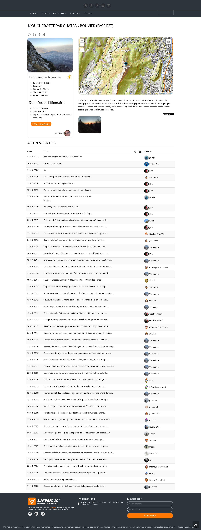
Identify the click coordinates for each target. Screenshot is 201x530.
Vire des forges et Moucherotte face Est (63, 156)
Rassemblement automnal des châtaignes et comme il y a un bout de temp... (79, 346)
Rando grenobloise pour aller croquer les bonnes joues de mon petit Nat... (78, 293)
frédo (149, 446)
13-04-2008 (33, 419)
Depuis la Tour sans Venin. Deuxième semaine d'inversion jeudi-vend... (76, 273)
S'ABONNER (150, 516)
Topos (106, 20)
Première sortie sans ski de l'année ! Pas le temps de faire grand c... (75, 466)
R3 (44, 111)
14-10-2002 (33, 486)
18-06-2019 (33, 190)
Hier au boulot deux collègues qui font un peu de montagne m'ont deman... (78, 393)
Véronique (151, 247)
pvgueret (151, 407)
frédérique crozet (155, 387)
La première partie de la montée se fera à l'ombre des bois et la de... (76, 373)
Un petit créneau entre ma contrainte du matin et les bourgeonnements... (78, 266)
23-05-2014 (33, 273)
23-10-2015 (33, 233)
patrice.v (150, 400)
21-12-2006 (33, 452)
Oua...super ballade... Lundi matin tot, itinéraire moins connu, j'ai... (74, 439)
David (64, 133)
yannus (150, 440)
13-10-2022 (33, 156)
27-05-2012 (33, 306)
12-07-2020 (33, 183)
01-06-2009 (33, 379)
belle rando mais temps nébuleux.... (60, 479)
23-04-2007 (33, 439)
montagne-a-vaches (156, 267)
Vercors (117, 20)
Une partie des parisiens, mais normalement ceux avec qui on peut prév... (78, 260)
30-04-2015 (33, 253)
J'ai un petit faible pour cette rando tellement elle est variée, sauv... (75, 226)
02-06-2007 (33, 426)
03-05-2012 (33, 319)
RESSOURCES (58, 13)
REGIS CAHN (152, 427)
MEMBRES (74, 13)
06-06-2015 (33, 240)
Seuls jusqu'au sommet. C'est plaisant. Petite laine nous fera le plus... (76, 459)
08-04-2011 (33, 339)
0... (45, 170)
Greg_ (149, 220)
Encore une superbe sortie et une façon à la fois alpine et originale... (75, 233)
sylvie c (150, 300)
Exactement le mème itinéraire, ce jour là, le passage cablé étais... (74, 486)
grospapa (151, 177)
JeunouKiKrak (153, 413)
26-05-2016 (33, 226)
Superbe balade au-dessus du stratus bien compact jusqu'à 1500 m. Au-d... (78, 452)
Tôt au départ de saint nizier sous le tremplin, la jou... (68, 213)
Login (160, 2)
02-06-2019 (33, 196)
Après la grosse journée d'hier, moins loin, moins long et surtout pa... (76, 359)
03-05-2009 (33, 393)
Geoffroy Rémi (153, 314)
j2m (148, 170)
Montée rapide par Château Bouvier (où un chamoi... (68, 176)
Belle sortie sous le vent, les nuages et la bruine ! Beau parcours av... (76, 426)
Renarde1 (151, 453)
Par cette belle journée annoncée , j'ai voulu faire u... (68, 190)
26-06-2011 (33, 333)
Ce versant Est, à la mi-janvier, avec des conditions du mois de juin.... (76, 446)
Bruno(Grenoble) (154, 480)
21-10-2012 (33, 293)
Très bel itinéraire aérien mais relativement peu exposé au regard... (75, 220)
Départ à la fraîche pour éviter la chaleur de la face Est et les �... (74, 240)
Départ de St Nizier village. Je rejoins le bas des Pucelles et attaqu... (75, 286)
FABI (149, 380)
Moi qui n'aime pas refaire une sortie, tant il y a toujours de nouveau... (76, 319)
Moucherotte (131, 20)
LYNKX (53, 507)
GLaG (149, 473)
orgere (150, 420)
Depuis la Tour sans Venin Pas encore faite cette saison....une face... (75, 246)
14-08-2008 (33, 412)
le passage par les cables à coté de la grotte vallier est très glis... (74, 386)
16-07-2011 (33, 326)
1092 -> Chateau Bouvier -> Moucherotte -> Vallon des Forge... (73, 279)
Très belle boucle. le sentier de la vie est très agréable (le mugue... (75, 379)
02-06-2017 (33, 220)
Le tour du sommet (53, 163)
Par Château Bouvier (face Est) (156, 20)
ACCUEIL (32, 13)
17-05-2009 (33, 386)
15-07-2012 (33, 299)
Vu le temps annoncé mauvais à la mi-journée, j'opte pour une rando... (76, 306)
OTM (170, 93)
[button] (126, 64)
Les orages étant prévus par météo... (61, 206)
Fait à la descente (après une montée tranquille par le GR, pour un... (75, 472)
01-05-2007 (33, 432)
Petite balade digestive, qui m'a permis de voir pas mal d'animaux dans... (77, 419)
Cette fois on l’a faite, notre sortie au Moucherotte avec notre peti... (75, 313)
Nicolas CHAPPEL (154, 234)
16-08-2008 (33, 406)
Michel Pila (151, 164)
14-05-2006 (33, 472)
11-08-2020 (33, 170)
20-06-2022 (33, 163)
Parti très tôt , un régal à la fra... (59, 183)
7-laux (149, 433)
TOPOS (45, 13)
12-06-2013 (33, 286)
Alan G (149, 280)
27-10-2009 (33, 366)
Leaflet (162, 93)
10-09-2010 (33, 353)
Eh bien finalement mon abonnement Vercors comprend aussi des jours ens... (80, 366)
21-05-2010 (33, 359)
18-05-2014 (33, 279)
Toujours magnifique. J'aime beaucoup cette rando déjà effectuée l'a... (76, 299)
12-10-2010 (33, 346)
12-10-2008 (33, 399)
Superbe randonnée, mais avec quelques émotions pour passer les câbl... (78, 333)
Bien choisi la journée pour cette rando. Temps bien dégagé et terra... (76, 253)
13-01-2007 (33, 446)
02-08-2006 (33, 459)
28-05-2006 (33, 466)
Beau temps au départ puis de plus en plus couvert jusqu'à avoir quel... (77, 326)
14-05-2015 (33, 246)
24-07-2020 (33, 176)
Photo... (47, 200)
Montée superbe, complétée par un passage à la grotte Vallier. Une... (76, 406)
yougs (149, 157)
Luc (148, 460)
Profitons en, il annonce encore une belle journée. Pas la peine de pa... (76, 399)
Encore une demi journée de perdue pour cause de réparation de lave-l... (78, 353)
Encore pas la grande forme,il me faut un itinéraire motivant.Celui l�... (76, 339)
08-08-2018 (33, 206)
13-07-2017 (33, 213)
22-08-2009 (33, 373)
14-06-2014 (33, 266)
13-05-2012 (33, 313)
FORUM (87, 13)
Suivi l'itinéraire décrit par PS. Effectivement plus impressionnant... (74, 412)
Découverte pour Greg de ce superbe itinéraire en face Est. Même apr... (77, 432)
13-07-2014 (33, 260)
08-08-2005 (33, 479)
